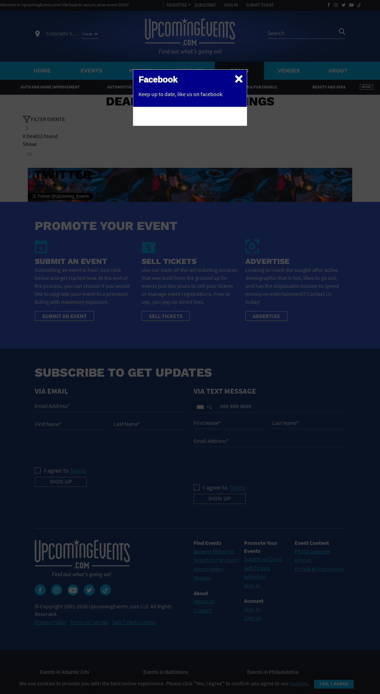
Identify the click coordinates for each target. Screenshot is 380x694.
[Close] (238, 78)
